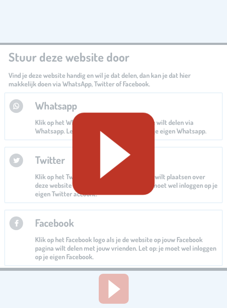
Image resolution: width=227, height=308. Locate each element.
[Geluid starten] (113, 154)
